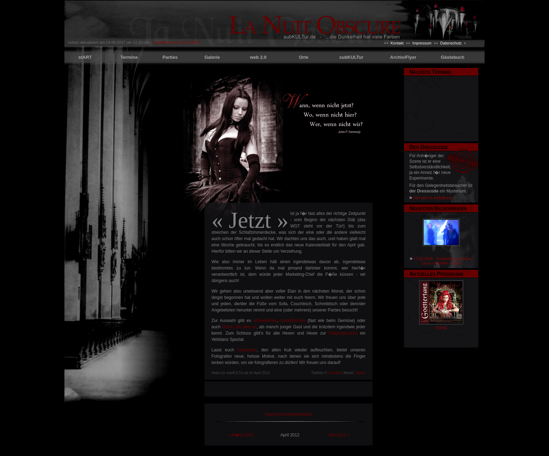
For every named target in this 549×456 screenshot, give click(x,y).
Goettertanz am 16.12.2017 (176, 42)
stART (85, 57)
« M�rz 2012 (240, 435)
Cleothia (334, 373)
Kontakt (396, 43)
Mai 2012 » (339, 435)
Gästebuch (452, 57)
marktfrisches (292, 320)
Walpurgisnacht (343, 333)
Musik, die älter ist (239, 326)
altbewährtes (265, 320)
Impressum (421, 43)
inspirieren (247, 350)
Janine (360, 373)
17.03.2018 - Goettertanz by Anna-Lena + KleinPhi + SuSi (443, 261)
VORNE (441, 328)
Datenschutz (450, 43)
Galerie (212, 57)
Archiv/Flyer (403, 57)
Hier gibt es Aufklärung (432, 198)
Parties (170, 57)
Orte (303, 57)
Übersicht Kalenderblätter (288, 414)
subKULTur (351, 57)
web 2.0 (258, 57)
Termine (129, 57)
